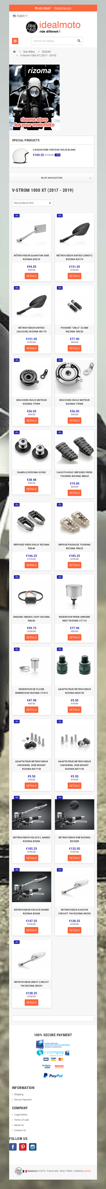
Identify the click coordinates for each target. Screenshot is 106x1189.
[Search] (57, 41)
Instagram (32, 1147)
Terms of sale (21, 1119)
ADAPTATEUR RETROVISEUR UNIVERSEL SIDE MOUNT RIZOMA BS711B (31, 765)
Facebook (13, 1147)
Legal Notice (20, 1114)
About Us (19, 1125)
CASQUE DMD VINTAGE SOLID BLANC (54, 149)
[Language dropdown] (20, 15)
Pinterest (23, 1147)
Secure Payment (23, 1099)
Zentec (87, 1171)
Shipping (18, 1094)
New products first (23, 202)
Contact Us (20, 1130)
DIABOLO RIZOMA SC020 (31, 472)
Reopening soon (62, 8)
